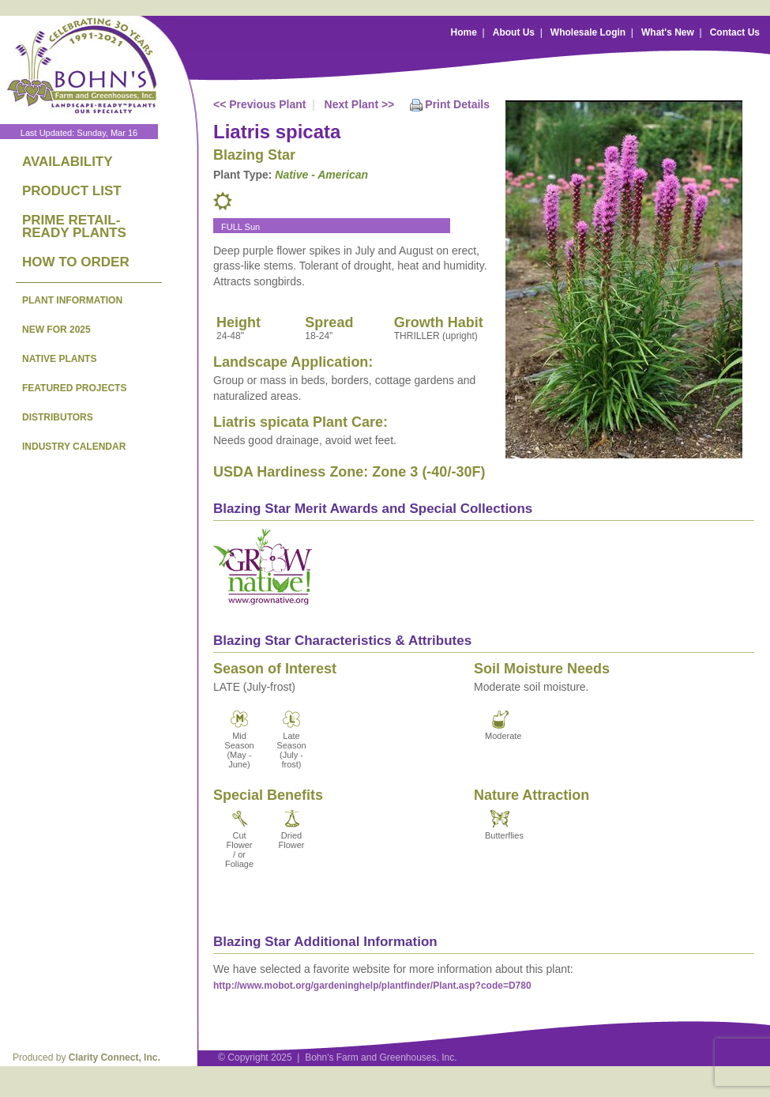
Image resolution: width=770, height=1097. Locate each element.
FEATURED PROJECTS (74, 388)
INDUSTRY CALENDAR (74, 446)
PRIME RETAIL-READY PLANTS (74, 226)
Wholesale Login (587, 32)
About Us (514, 32)
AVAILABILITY (67, 161)
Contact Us (735, 32)
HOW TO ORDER (76, 262)
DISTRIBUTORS (57, 417)
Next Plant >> (360, 104)
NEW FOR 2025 (56, 329)
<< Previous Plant (259, 104)
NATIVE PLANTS (59, 358)
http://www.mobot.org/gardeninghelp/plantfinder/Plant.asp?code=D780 (372, 985)
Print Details (457, 104)
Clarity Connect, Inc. (114, 1057)
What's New (667, 32)
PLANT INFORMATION (72, 300)
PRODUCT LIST (72, 190)
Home (464, 32)
